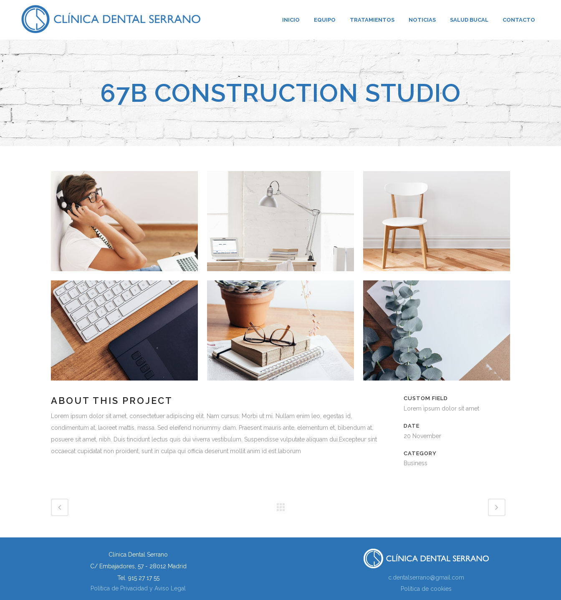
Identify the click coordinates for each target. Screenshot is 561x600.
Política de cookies (426, 588)
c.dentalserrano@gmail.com (426, 577)
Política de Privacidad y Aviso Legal (138, 588)
